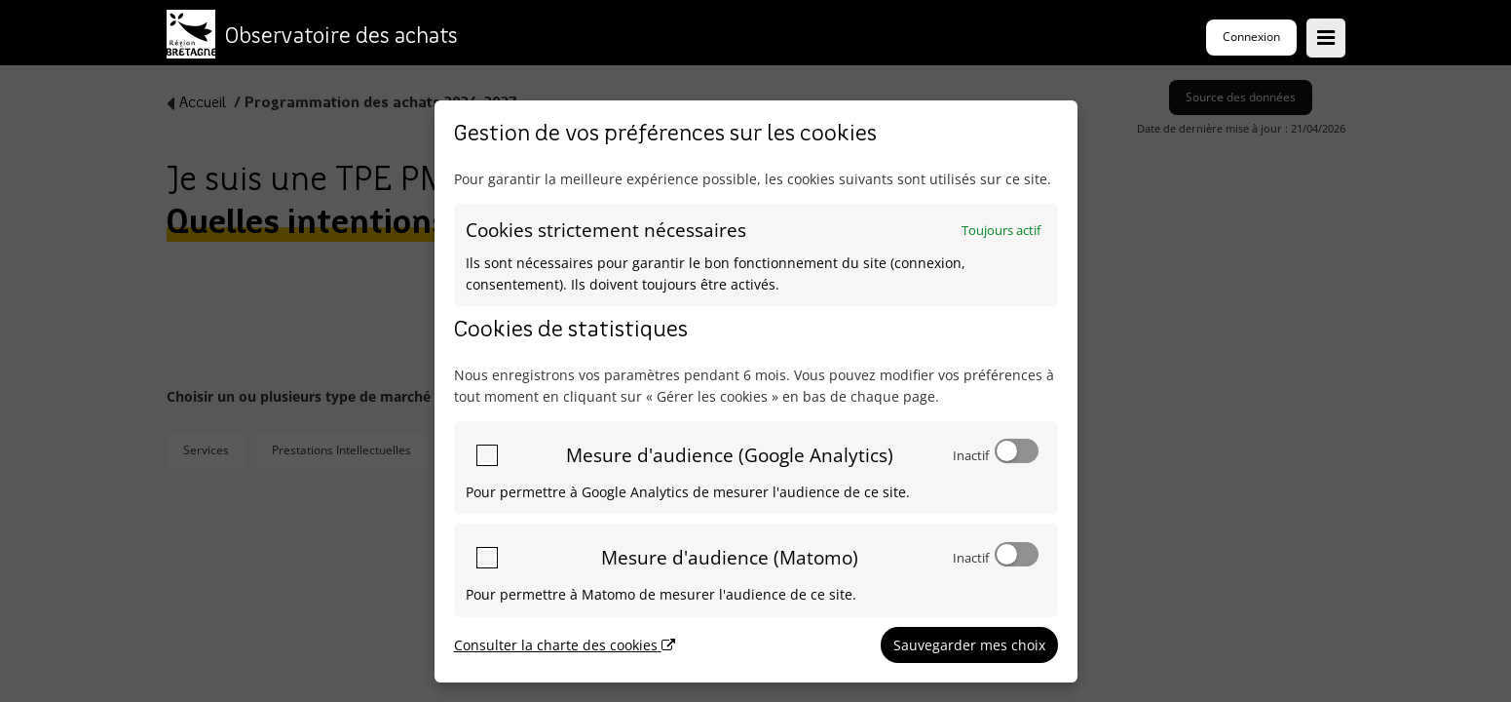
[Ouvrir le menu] (1325, 38)
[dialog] (755, 391)
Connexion (1251, 36)
